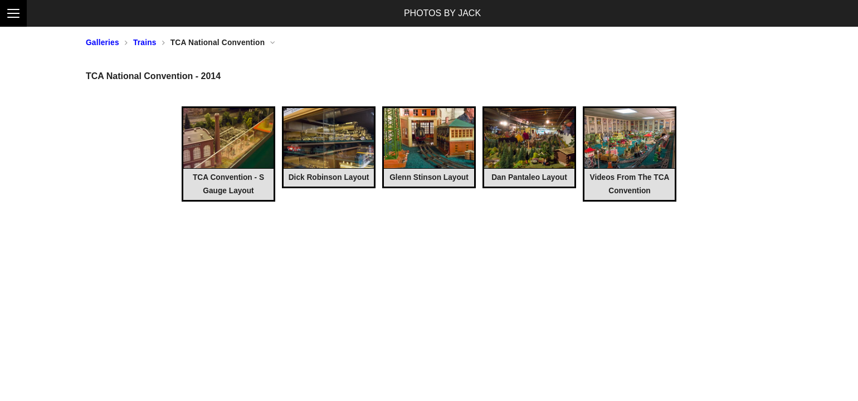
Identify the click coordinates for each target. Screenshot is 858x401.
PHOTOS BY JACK (442, 13)
